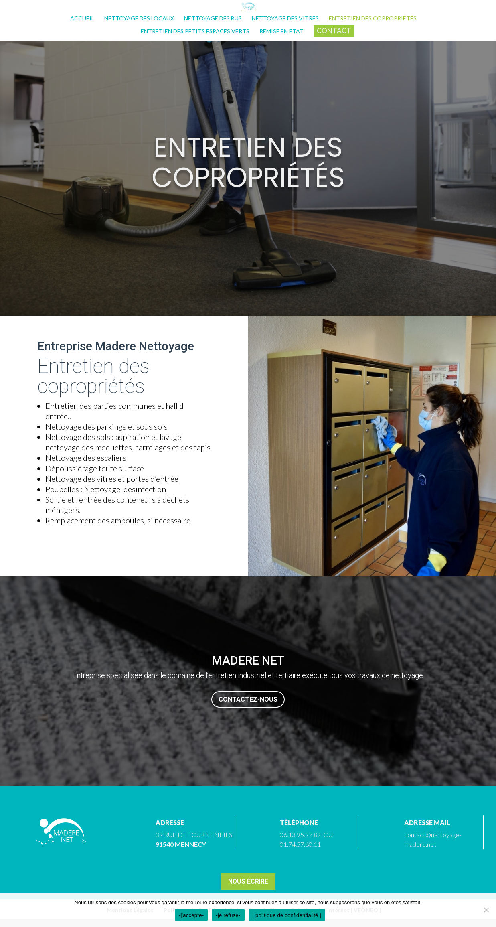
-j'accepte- (191, 915)
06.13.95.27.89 (300, 834)
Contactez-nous (248, 699)
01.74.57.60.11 (300, 844)
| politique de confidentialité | (287, 915)
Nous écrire (248, 881)
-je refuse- (228, 915)
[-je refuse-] (486, 910)
